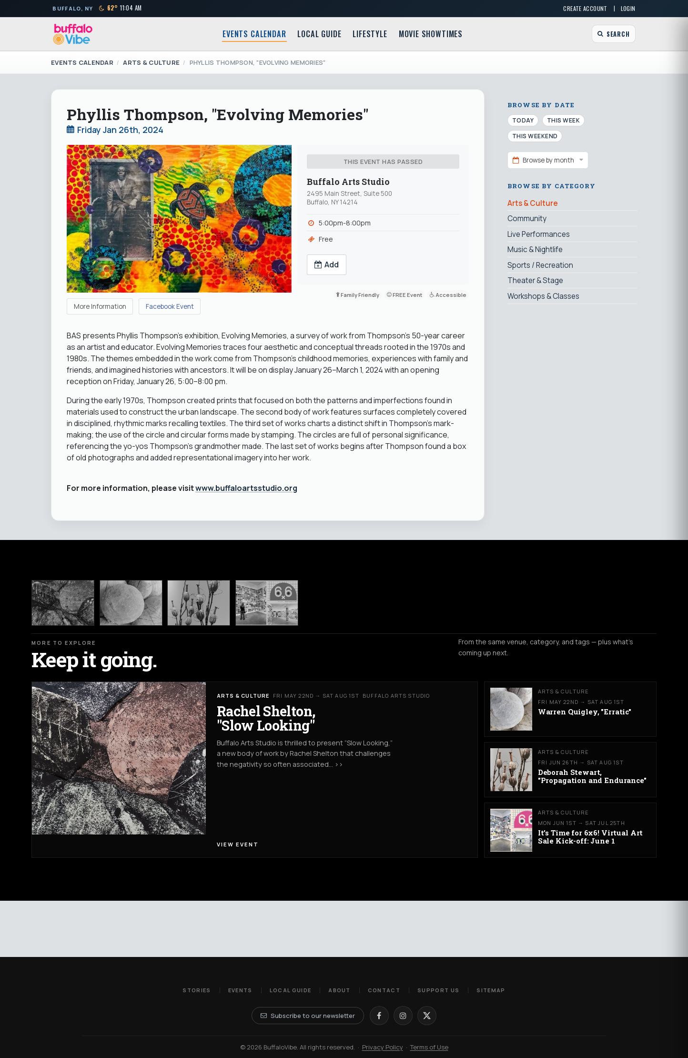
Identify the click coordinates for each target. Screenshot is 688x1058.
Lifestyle (370, 34)
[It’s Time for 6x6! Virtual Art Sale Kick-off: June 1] (266, 602)
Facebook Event (170, 306)
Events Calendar (254, 34)
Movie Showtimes (431, 34)
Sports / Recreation (540, 265)
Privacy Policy (382, 1047)
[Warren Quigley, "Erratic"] (131, 602)
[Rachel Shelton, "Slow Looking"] (62, 602)
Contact (384, 990)
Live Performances (538, 234)
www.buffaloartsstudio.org (246, 488)
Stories (196, 990)
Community (526, 219)
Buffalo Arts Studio (348, 181)
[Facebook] (379, 1015)
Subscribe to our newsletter (308, 1015)
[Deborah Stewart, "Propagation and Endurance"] (198, 602)
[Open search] (613, 34)
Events (240, 990)
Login (628, 8)
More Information (100, 306)
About (339, 990)
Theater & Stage (535, 280)
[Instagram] (403, 1015)
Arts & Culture (151, 62)
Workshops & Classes (543, 296)
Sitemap (490, 990)
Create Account (585, 8)
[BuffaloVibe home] (72, 34)
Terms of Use (429, 1047)
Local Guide (319, 34)
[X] (426, 1015)
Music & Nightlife (535, 249)
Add (326, 264)
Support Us (438, 990)
